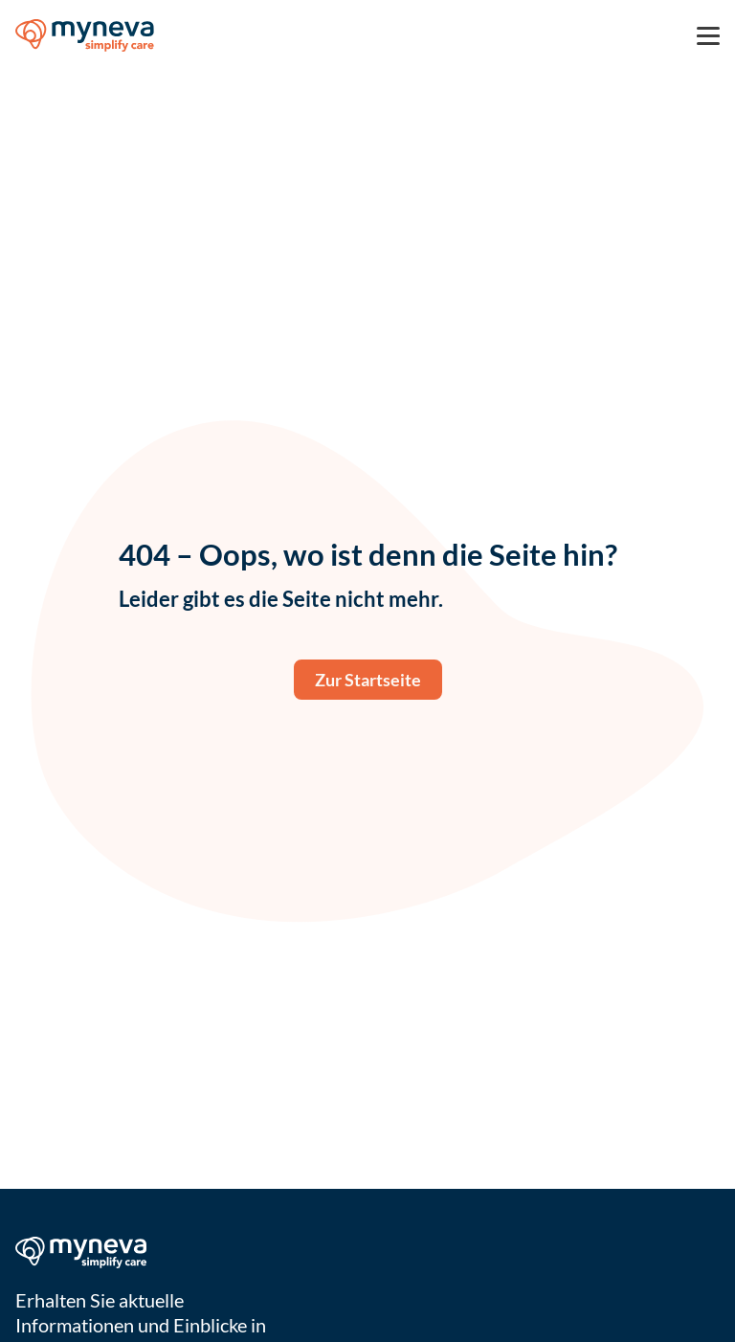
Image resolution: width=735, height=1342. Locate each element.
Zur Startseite (368, 679)
